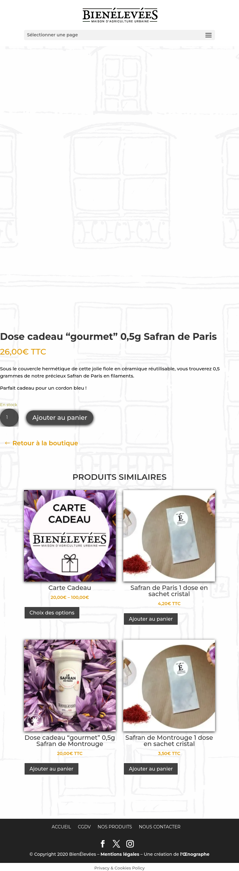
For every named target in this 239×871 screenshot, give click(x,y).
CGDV (84, 824)
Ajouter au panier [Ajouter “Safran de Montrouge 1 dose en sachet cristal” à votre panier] (151, 766)
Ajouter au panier (59, 415)
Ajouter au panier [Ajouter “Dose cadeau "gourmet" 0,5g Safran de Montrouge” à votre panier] (51, 766)
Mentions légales (120, 852)
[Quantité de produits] (9, 415)
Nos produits (115, 824)
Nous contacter (159, 824)
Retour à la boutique (45, 440)
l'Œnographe (194, 852)
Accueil (61, 824)
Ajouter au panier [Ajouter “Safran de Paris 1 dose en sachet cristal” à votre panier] (151, 616)
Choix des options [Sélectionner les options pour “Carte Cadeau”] (52, 610)
